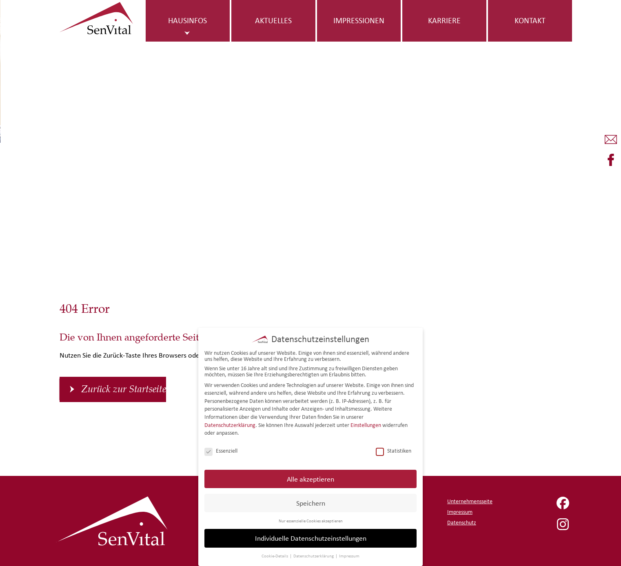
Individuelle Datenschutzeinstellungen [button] (310, 537)
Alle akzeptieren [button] (310, 477)
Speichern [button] (310, 501)
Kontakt (530, 20)
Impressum (459, 512)
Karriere (444, 20)
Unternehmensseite (469, 501)
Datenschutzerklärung (229, 423)
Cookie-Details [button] (275, 554)
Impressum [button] (349, 554)
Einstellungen (365, 423)
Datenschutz (461, 523)
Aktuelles (273, 20)
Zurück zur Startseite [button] (123, 389)
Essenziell (220, 450)
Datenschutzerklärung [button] (314, 554)
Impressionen (358, 20)
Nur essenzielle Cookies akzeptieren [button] (311, 519)
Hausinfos (187, 20)
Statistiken (393, 450)
